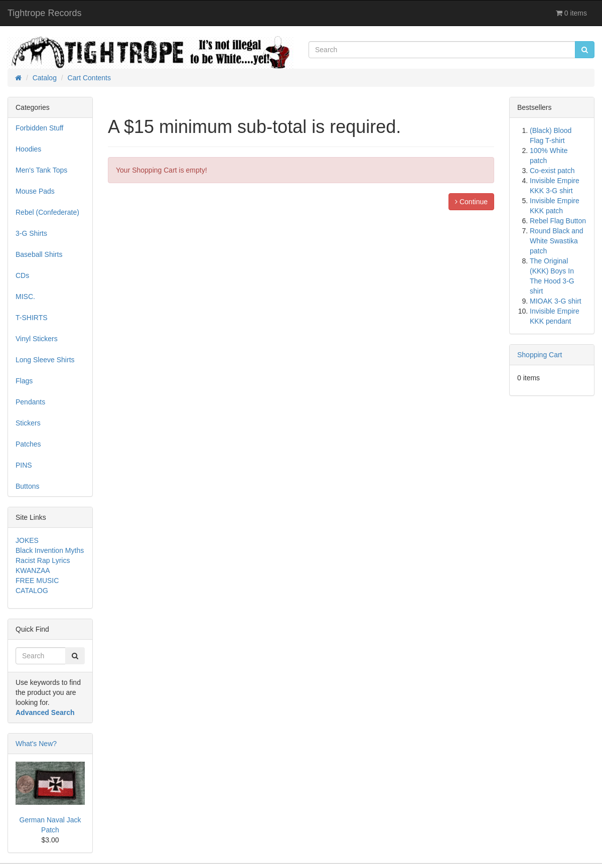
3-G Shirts (31, 233)
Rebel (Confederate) (47, 212)
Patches (28, 444)
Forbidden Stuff (39, 128)
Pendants (30, 402)
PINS (24, 465)
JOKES (27, 540)
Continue (471, 202)
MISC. (25, 297)
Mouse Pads (35, 191)
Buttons (27, 486)
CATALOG (32, 591)
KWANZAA (33, 570)
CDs (22, 275)
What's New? (36, 744)
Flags (24, 381)
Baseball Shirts (39, 254)
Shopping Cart (539, 355)
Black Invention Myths (50, 550)
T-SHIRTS (32, 318)
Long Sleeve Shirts (45, 360)
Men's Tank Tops (41, 170)
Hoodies (28, 149)
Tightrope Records (44, 13)
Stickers (28, 423)
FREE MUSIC (37, 581)
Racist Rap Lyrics (43, 560)
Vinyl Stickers (37, 339)
